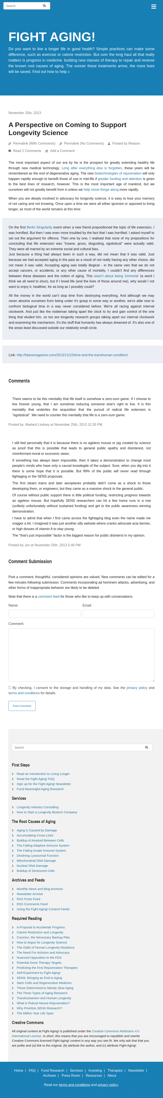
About (113, 1075)
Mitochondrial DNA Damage (36, 860)
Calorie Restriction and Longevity (40, 932)
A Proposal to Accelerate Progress (41, 927)
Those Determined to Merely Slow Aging (45, 988)
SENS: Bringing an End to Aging (39, 978)
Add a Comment (62, 151)
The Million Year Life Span (35, 1013)
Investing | (97, 1070)
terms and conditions (24, 693)
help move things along (101, 189)
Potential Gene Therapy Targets (39, 962)
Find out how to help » (51, 72)
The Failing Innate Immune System (41, 850)
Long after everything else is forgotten (92, 168)
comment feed (48, 596)
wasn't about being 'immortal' (116, 276)
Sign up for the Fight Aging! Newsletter (44, 784)
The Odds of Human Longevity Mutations (46, 947)
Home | (21, 1070)
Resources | (96, 1075)
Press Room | (73, 1075)
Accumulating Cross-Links (35, 835)
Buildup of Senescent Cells (36, 870)
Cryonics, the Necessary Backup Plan (43, 937)
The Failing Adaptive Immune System (43, 845)
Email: (87, 605)
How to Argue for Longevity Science (42, 942)
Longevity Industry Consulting (37, 807)
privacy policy (137, 688)
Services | (78, 1070)
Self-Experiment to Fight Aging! (39, 973)
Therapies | (117, 1070)
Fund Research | (55, 1070)
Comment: (16, 624)
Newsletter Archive (30, 894)
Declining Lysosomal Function (38, 855)
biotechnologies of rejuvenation (118, 173)
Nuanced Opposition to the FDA (39, 957)
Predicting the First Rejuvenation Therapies (47, 967)
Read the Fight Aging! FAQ (35, 779)
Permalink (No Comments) (84, 143)
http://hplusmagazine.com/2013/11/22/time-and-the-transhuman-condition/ (72, 355)
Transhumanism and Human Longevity (44, 998)
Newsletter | (138, 1070)
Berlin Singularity (39, 227)
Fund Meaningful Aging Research (40, 789)
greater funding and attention (120, 179)
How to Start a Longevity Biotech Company (47, 812)
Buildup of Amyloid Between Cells (40, 840)
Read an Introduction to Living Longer (43, 774)
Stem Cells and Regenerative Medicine (44, 983)
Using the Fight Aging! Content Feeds (43, 909)
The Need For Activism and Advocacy (43, 952)
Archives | (52, 1075)
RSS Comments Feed (32, 904)
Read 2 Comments (27, 151)
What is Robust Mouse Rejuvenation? (43, 1003)
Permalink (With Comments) (34, 143)
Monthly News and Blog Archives (40, 889)
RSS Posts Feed (28, 899)
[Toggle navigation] (153, 6)
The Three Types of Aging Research (42, 993)
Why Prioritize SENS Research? (39, 1008)
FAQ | (34, 1070)
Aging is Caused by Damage (37, 830)
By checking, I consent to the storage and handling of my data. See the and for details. (81, 690)
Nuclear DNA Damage (32, 865)
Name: (13, 605)
